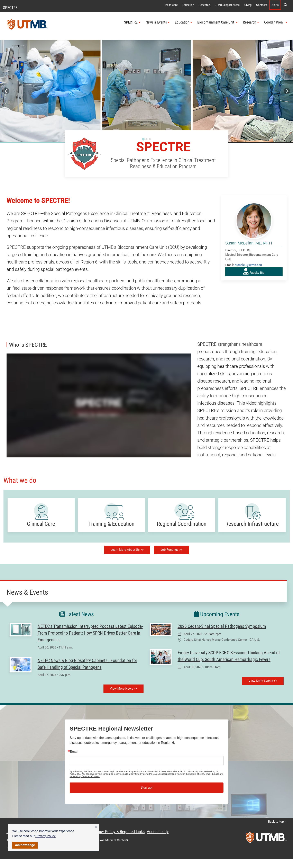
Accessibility (158, 831)
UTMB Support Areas (227, 5)
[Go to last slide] (6, 91)
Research (204, 5)
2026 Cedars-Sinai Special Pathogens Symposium (222, 626)
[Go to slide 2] (147, 139)
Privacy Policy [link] (45, 836)
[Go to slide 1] (143, 139)
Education (188, 5)
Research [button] (251, 22)
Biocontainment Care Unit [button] (217, 22)
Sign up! (146, 787)
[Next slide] (287, 91)
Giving (247, 5)
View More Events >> (262, 681)
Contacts (261, 5)
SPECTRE (10, 7)
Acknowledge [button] (25, 845)
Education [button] (183, 22)
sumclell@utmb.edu (248, 265)
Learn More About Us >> (127, 550)
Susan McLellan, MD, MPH (248, 243)
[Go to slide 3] (150, 139)
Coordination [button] (275, 22)
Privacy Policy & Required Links (118, 831)
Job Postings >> (172, 550)
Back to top (277, 821)
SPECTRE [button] (132, 22)
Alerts (275, 5)
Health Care (171, 5)
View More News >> (123, 688)
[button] (96, 827)
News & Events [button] (158, 22)
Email (74, 751)
